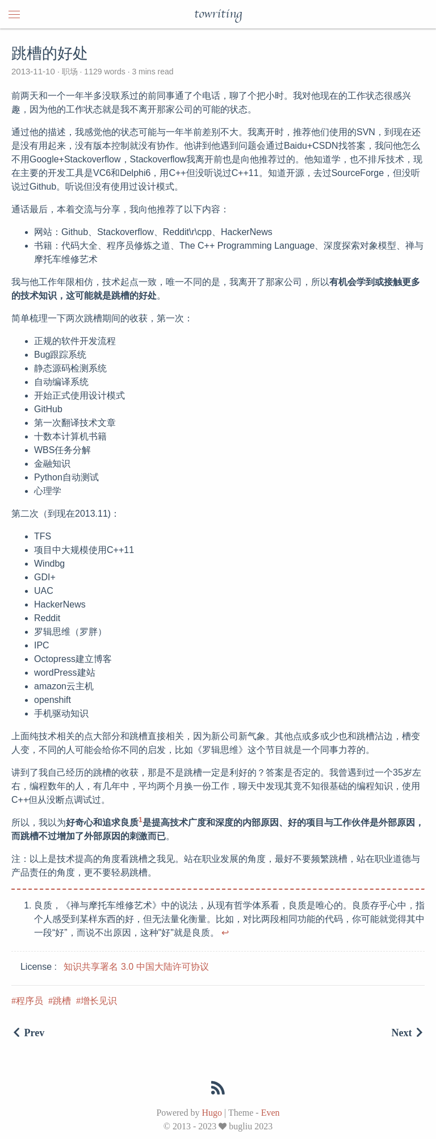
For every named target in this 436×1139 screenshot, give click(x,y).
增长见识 (99, 1001)
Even (270, 1112)
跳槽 (62, 1001)
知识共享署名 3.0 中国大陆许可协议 (136, 967)
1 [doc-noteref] (140, 820)
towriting (218, 14)
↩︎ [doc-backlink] (225, 932)
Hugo (212, 1112)
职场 (70, 71)
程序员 (29, 1001)
